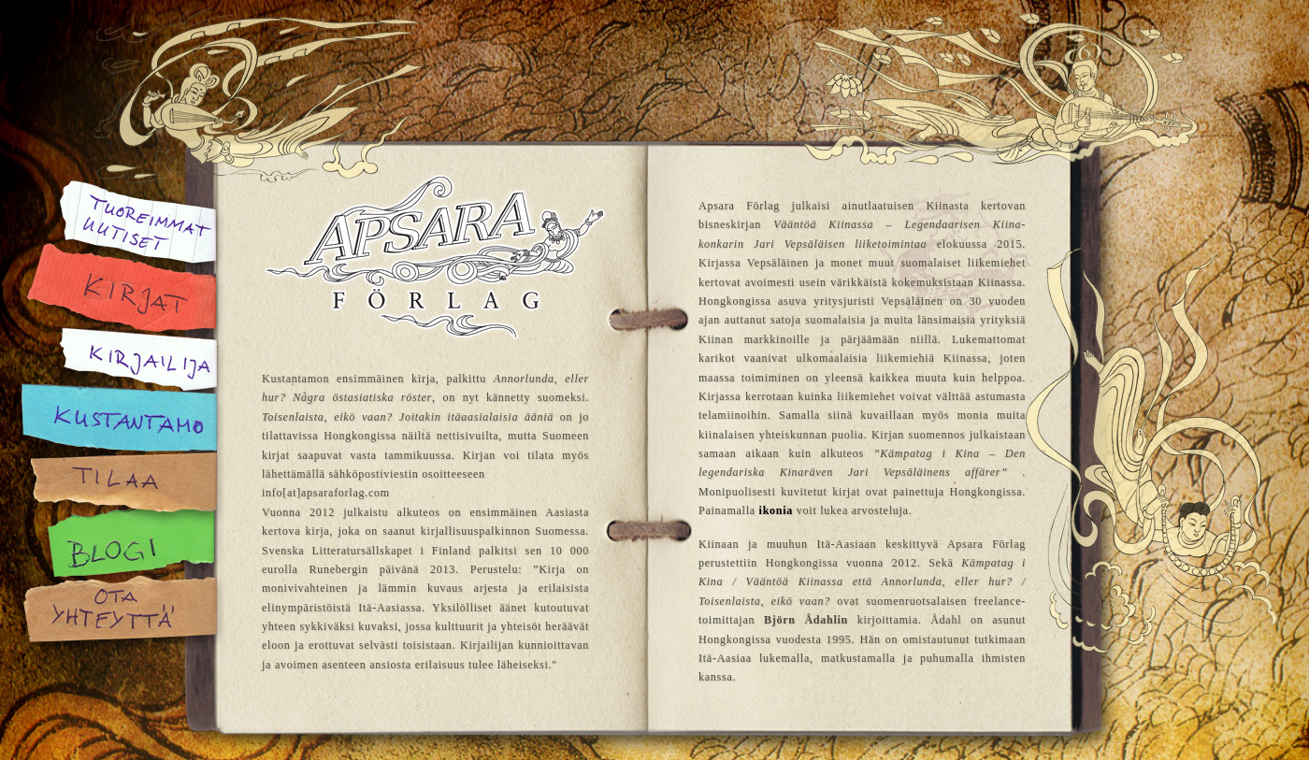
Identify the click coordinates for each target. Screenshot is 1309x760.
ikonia (776, 510)
